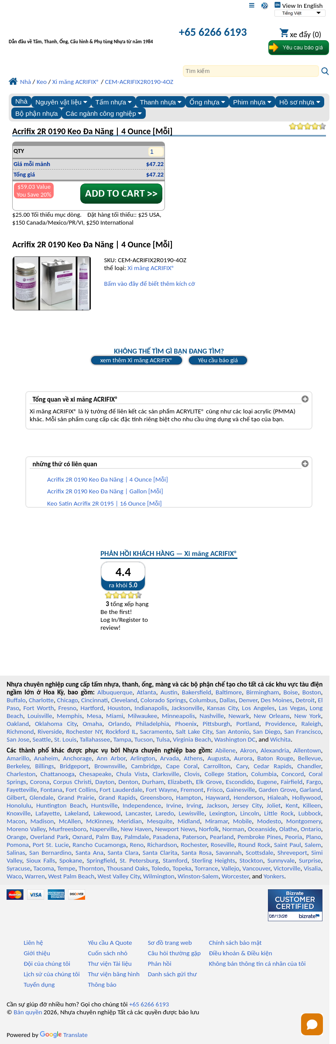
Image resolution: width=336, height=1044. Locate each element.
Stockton (251, 860)
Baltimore (229, 692)
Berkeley (18, 766)
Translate (64, 1035)
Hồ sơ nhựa (299, 102)
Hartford (92, 708)
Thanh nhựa (161, 102)
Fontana (51, 790)
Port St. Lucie (51, 845)
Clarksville (165, 774)
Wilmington (159, 876)
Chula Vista (131, 774)
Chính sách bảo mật (235, 943)
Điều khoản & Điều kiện (240, 953)
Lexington (222, 813)
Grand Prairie (76, 797)
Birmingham (262, 692)
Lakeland (77, 813)
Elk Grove (209, 782)
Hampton (188, 797)
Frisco (215, 790)
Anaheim (46, 758)
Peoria (293, 837)
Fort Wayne (161, 790)
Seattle (41, 739)
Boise (290, 692)
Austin (169, 692)
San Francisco (302, 731)
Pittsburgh (216, 724)
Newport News (175, 829)
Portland (247, 724)
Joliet (274, 805)
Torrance (206, 868)
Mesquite (159, 821)
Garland (310, 790)
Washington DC (234, 739)
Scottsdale (259, 853)
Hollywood (306, 797)
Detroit (305, 700)
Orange (16, 837)
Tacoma (44, 868)
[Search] (251, 71)
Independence (142, 805)
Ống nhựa (207, 102)
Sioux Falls (40, 860)
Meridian (129, 821)
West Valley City (119, 876)
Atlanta (146, 692)
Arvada (169, 758)
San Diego (266, 731)
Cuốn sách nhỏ (107, 953)
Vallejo (230, 868)
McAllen (70, 821)
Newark (238, 716)
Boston (311, 692)
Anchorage (77, 758)
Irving (194, 805)
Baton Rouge (275, 758)
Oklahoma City (56, 724)
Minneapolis (178, 716)
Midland (189, 821)
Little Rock (278, 813)
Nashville (211, 716)
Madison (42, 821)
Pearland (221, 837)
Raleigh (311, 724)
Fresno (67, 708)
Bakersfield (196, 692)
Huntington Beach (61, 805)
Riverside (50, 731)
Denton (128, 782)
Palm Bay (108, 837)
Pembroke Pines (259, 837)
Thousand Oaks (127, 868)
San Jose (18, 739)
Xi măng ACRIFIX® (151, 268)
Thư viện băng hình (114, 974)
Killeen (312, 805)
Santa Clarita (160, 853)
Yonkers (274, 876)
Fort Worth (38, 708)
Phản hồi (159, 964)
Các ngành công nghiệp (104, 113)
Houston (118, 708)
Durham (153, 782)
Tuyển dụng (39, 985)
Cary (242, 766)
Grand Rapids (117, 797)
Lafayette (47, 813)
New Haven (136, 829)
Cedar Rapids (272, 766)
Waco (14, 876)
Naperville (103, 829)
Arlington (142, 758)
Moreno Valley (26, 829)
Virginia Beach (192, 739)
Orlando (119, 724)
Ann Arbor (110, 758)
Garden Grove (277, 790)
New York (307, 716)
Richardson (162, 845)
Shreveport (292, 853)
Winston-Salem (198, 876)
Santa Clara (122, 853)
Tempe (66, 868)
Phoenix (185, 724)
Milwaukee (142, 716)
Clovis (192, 774)
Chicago (67, 700)
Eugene (267, 782)
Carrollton (216, 766)
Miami (114, 716)
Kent (292, 805)
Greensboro (155, 797)
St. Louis (65, 739)
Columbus (202, 700)
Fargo (313, 782)
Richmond (20, 731)
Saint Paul (287, 845)
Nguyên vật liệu (61, 102)
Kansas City (222, 708)
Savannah (229, 853)
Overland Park (49, 837)
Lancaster (138, 813)
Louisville (39, 716)
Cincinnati (94, 700)
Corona (39, 782)
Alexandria (275, 750)
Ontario (311, 829)
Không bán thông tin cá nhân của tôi (257, 964)
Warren (35, 876)
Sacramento (156, 731)
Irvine (174, 805)
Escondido (240, 782)
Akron (248, 750)
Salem (313, 845)
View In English (298, 6)
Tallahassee (94, 739)
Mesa (94, 716)
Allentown (307, 750)
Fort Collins (81, 790)
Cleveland (124, 700)
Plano (313, 837)
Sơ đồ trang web (170, 943)
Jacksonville (187, 708)
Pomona (18, 845)
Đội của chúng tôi (47, 964)
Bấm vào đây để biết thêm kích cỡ (149, 284)
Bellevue (309, 758)
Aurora (243, 758)
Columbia (264, 774)
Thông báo (102, 985)
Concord (292, 774)
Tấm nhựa (113, 102)
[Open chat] (312, 1024)
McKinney (99, 821)
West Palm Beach (71, 876)
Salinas (16, 853)
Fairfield (291, 782)
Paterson (194, 837)
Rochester (194, 845)
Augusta (218, 758)
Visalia (312, 868)
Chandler (309, 766)
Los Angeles (258, 708)
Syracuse (18, 868)
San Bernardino (50, 853)
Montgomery (303, 821)
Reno (136, 845)
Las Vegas (292, 708)
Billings (44, 766)
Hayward (217, 797)
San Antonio (232, 731)
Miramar (216, 821)
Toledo (160, 868)
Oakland (18, 724)
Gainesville (240, 790)
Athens (193, 758)
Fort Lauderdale (120, 790)
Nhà (21, 101)
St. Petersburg (139, 860)
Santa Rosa (197, 853)
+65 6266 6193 (213, 32)
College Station (226, 774)
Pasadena (166, 837)
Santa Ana (89, 853)
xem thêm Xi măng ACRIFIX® (136, 360)
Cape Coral (182, 766)
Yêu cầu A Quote (110, 943)
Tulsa (163, 739)
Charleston (21, 774)
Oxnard (82, 837)
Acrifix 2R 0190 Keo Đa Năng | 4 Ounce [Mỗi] (107, 479)
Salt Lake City (194, 731)
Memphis (69, 716)
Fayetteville (22, 790)
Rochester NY (84, 731)
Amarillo (18, 758)
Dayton (104, 782)
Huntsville (104, 805)
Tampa (122, 739)
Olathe (288, 829)
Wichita (280, 739)
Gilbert (16, 797)
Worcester (235, 876)
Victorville (287, 868)
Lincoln (249, 813)
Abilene (225, 750)
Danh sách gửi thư (172, 974)
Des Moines (276, 700)
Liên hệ (33, 943)
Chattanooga (58, 774)
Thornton (91, 868)
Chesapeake (95, 774)
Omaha (92, 724)
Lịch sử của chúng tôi (52, 974)
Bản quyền (28, 1012)
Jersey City (247, 805)
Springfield (100, 860)
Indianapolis (150, 708)
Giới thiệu (37, 953)
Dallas (227, 700)
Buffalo (16, 700)
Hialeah (277, 797)
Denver (248, 700)
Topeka (182, 868)
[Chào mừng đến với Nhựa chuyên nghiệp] (83, 33)
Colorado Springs (163, 700)
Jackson (216, 805)
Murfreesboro (67, 829)
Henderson (249, 797)
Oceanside (262, 829)
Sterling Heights (213, 860)
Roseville (222, 845)
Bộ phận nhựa (36, 113)
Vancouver (257, 868)
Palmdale (136, 837)
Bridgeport (74, 766)
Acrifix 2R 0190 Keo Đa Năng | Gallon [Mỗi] (105, 491)
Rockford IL (121, 731)
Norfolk (209, 829)
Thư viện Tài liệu (109, 964)
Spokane (70, 860)
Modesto (269, 821)
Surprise (310, 860)
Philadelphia (152, 724)
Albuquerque (114, 692)
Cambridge (145, 766)
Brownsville (109, 766)
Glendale (42, 797)
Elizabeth (180, 782)
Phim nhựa (252, 102)
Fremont (192, 790)
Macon (16, 821)
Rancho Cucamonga (99, 845)
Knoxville (19, 813)
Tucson (143, 739)
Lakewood (106, 813)
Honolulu (19, 805)
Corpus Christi (72, 782)
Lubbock (309, 813)
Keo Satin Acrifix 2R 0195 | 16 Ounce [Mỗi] (104, 503)
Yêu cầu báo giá (218, 360)
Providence (280, 724)
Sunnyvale (281, 860)
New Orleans (271, 716)
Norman (233, 829)
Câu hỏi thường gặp (174, 953)
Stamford (175, 860)
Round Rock (254, 845)
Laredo (164, 813)
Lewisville (192, 813)
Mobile (242, 821)
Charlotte (41, 700)
